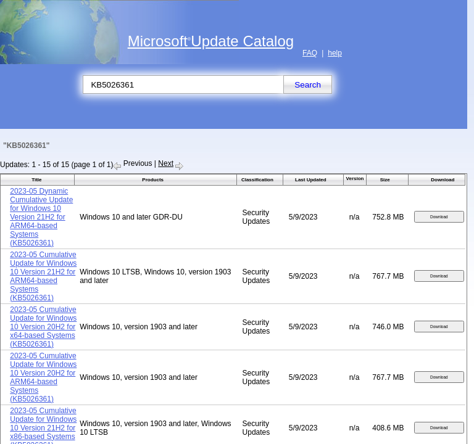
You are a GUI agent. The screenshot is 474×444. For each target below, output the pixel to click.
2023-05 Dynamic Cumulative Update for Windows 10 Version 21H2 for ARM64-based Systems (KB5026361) (41, 217)
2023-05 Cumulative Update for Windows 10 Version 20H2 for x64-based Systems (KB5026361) (43, 326)
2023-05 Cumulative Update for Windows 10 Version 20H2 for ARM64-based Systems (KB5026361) (43, 377)
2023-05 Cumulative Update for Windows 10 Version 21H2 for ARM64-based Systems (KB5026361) (43, 276)
